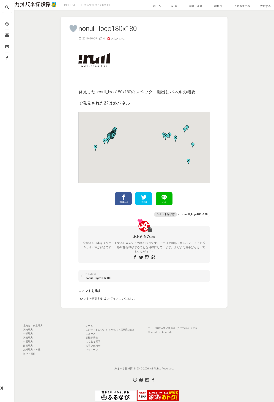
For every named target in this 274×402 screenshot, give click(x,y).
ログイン (113, 301)
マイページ (92, 352)
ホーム (176, 7)
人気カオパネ (242, 7)
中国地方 (28, 344)
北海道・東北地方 (33, 328)
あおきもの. (118, 41)
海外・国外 (29, 356)
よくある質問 (93, 344)
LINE (164, 201)
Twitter (143, 201)
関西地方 (28, 340)
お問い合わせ (93, 348)
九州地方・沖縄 (31, 352)
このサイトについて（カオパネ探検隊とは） (110, 332)
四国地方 (28, 348)
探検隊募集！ (93, 340)
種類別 (223, 7)
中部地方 (28, 336)
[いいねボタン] (72, 31)
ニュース (90, 336)
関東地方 (28, 332)
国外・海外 (205, 7)
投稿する (261, 7)
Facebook (123, 201)
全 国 (187, 7)
